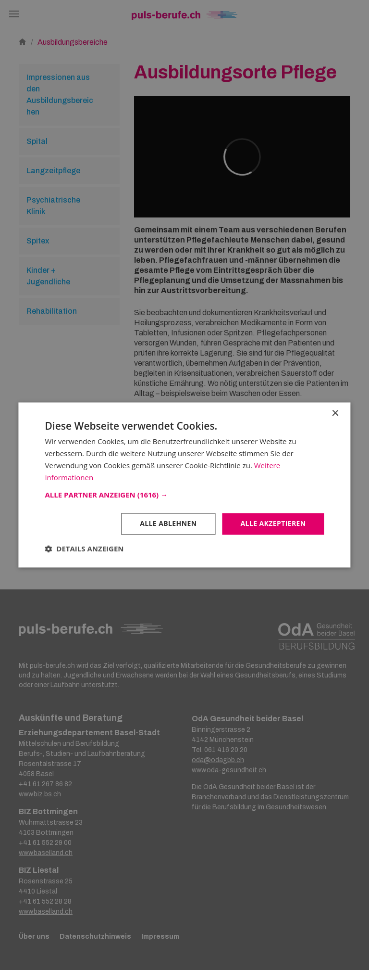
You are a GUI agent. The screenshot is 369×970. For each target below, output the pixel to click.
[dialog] (184, 485)
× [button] (335, 413)
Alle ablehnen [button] (168, 523)
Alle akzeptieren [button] (273, 523)
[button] (184, 495)
